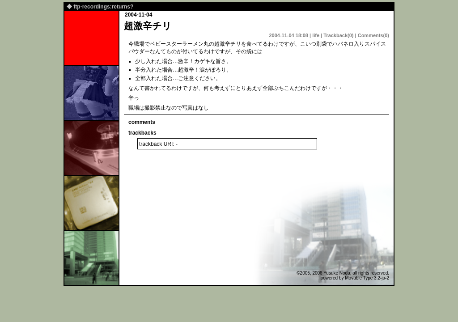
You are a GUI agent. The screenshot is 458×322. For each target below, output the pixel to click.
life (315, 35)
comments (141, 122)
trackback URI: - (158, 144)
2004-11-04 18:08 (288, 35)
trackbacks (142, 133)
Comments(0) (373, 35)
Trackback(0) (338, 35)
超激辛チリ (148, 26)
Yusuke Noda (336, 273)
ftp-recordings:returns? (103, 7)
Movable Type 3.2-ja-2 (367, 277)
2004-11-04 (138, 15)
